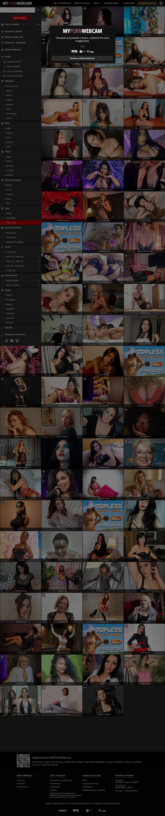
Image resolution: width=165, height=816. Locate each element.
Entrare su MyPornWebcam (82, 58)
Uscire (82, 46)
